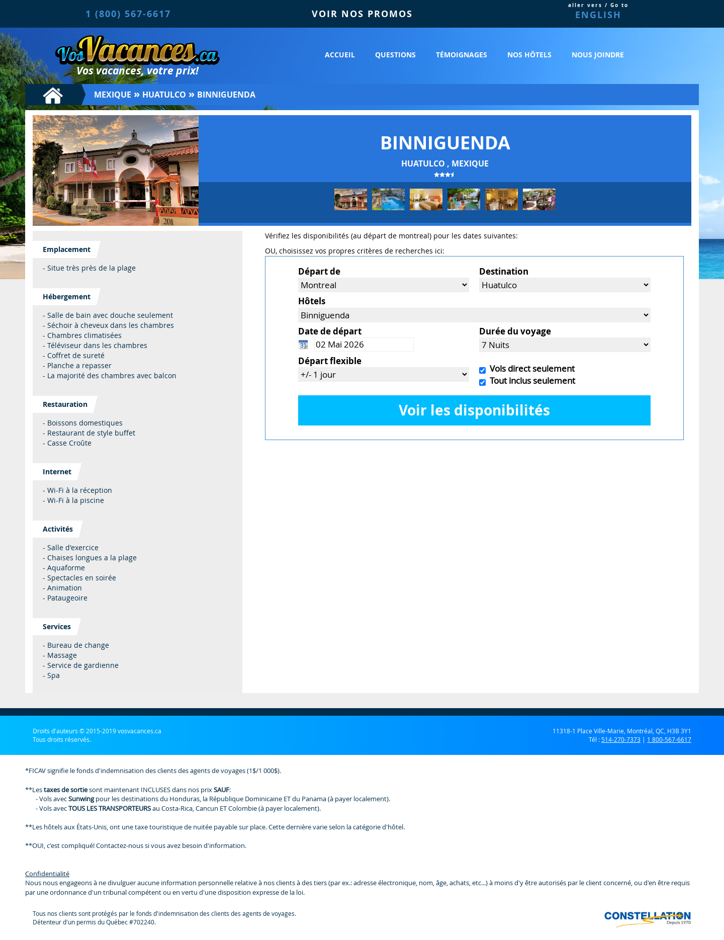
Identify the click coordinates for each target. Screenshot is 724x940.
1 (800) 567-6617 (128, 14)
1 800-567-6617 (669, 739)
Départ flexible (329, 361)
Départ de (319, 271)
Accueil (340, 54)
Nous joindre (598, 54)
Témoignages (461, 54)
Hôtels (311, 301)
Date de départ (329, 331)
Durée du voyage (515, 331)
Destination (503, 271)
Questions (395, 54)
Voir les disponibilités (474, 410)
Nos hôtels (529, 54)
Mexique (112, 94)
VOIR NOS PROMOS (362, 14)
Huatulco (164, 94)
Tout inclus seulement (530, 380)
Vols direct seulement (530, 368)
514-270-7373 (621, 739)
